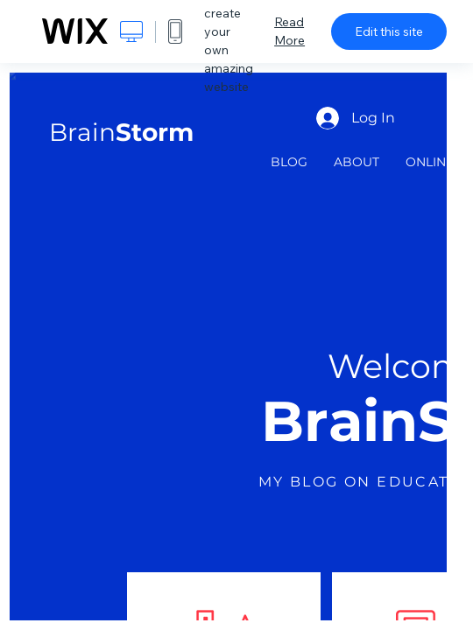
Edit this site (389, 31)
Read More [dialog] (289, 31)
